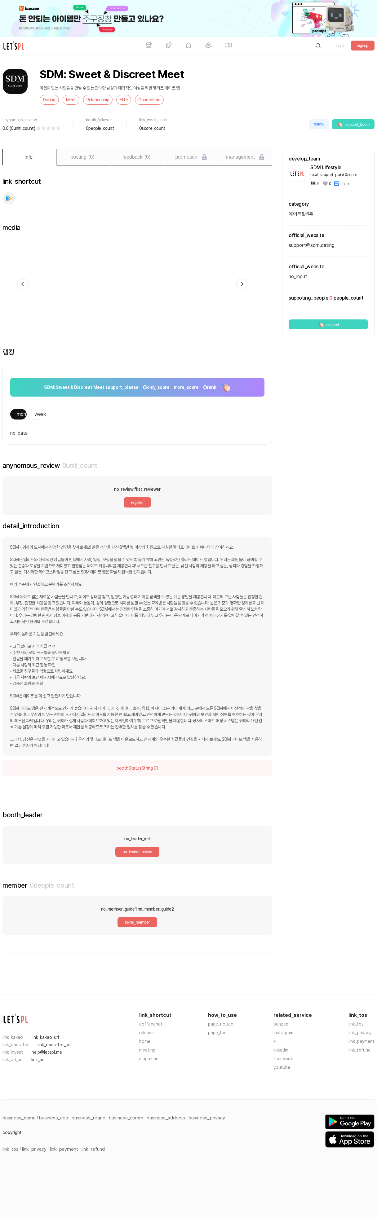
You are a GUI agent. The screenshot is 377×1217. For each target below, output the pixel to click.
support (328, 324)
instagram (283, 1032)
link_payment (361, 1041)
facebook (283, 1058)
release (146, 1032)
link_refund (359, 1050)
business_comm (126, 1118)
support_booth (353, 124)
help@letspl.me (47, 1052)
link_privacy (359, 1032)
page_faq (217, 1032)
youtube (281, 1067)
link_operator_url (54, 1044)
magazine (148, 1058)
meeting (147, 1050)
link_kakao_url (45, 1037)
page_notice (220, 1023)
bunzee (280, 1023)
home (144, 1041)
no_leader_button (137, 852)
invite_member (137, 922)
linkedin (280, 1050)
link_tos (356, 1023)
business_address (166, 1118)
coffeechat (150, 1023)
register (137, 502)
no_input (298, 276)
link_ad (38, 1059)
